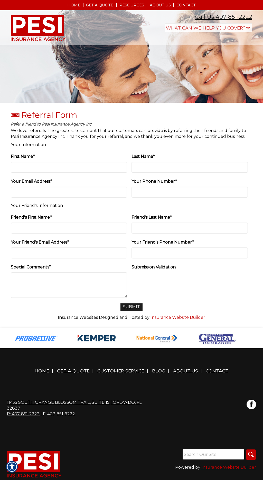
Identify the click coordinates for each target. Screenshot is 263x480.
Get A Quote (73, 370)
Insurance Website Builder (178, 317)
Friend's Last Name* (152, 217)
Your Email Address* (31, 181)
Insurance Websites (78, 317)
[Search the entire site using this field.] (213, 454)
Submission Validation (154, 267)
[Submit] (131, 307)
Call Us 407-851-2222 (223, 16)
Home (42, 370)
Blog (158, 370)
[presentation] (171, 282)
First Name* (23, 156)
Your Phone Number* (154, 181)
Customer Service (120, 370)
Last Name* (143, 156)
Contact (217, 370)
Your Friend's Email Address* (40, 242)
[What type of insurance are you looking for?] (208, 27)
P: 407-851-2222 (23, 413)
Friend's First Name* (31, 217)
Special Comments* (31, 267)
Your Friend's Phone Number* (163, 242)
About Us (185, 370)
